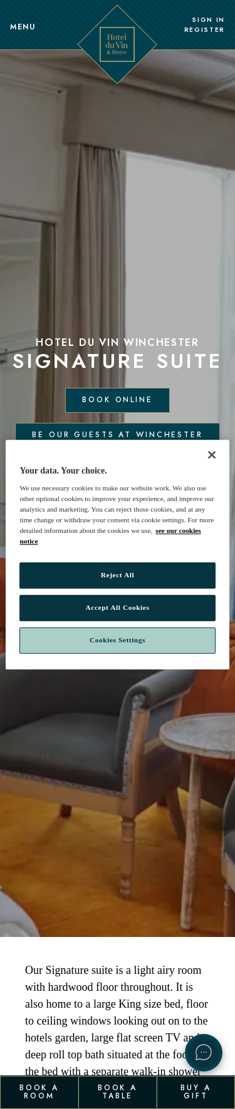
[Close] (212, 454)
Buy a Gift (195, 1091)
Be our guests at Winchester (117, 434)
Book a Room (39, 1091)
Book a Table (117, 1091)
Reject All (117, 575)
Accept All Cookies (118, 608)
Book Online (117, 399)
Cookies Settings (117, 640)
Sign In (208, 20)
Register (204, 30)
